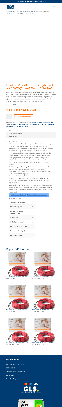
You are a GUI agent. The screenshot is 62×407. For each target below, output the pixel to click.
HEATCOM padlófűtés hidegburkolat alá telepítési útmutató (29, 197)
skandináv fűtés (23, 129)
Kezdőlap (9, 11)
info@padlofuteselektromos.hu (15, 374)
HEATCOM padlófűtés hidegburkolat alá (24, 11)
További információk (16, 136)
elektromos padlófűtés (18, 127)
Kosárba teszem (23, 119)
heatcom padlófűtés (48, 127)
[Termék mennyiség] (9, 119)
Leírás (11, 133)
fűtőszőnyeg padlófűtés (33, 127)
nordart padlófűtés (12, 129)
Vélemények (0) (14, 139)
